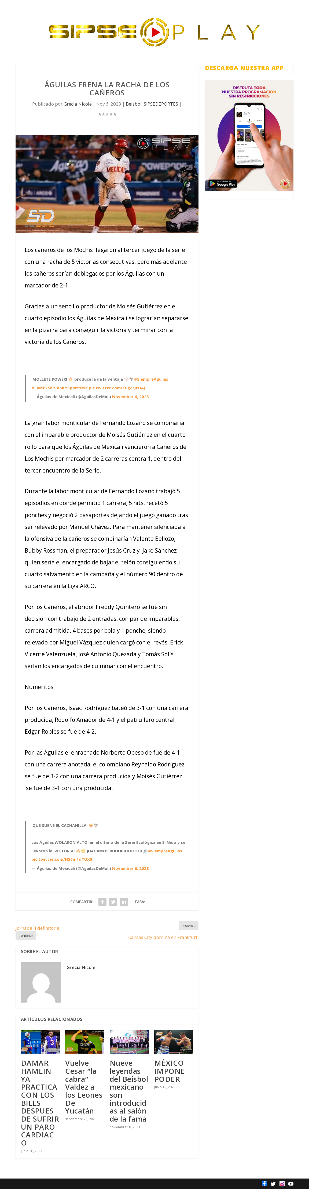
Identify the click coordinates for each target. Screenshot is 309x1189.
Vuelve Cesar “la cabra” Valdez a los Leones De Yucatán (83, 1087)
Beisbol (134, 104)
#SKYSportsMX (72, 387)
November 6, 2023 (130, 396)
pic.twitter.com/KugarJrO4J (117, 387)
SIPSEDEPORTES (161, 104)
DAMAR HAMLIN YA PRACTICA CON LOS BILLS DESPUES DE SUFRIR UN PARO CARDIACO (40, 1103)
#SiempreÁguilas (151, 379)
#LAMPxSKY (43, 387)
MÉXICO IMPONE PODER (169, 1071)
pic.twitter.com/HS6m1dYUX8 (61, 859)
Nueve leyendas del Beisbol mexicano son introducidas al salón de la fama (129, 1091)
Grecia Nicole (78, 104)
